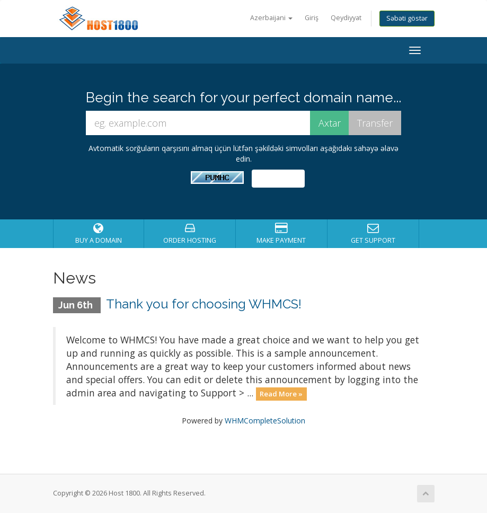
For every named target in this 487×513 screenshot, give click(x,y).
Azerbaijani (271, 17)
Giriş (311, 17)
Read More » (281, 394)
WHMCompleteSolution (265, 420)
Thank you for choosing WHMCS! (204, 304)
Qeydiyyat (346, 17)
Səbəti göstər (407, 18)
